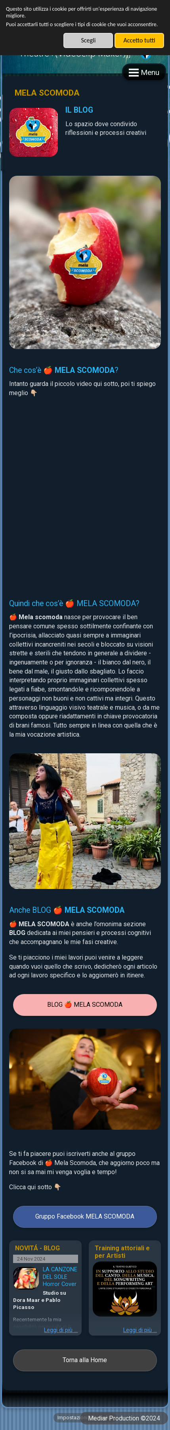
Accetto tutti (139, 40)
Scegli (88, 40)
